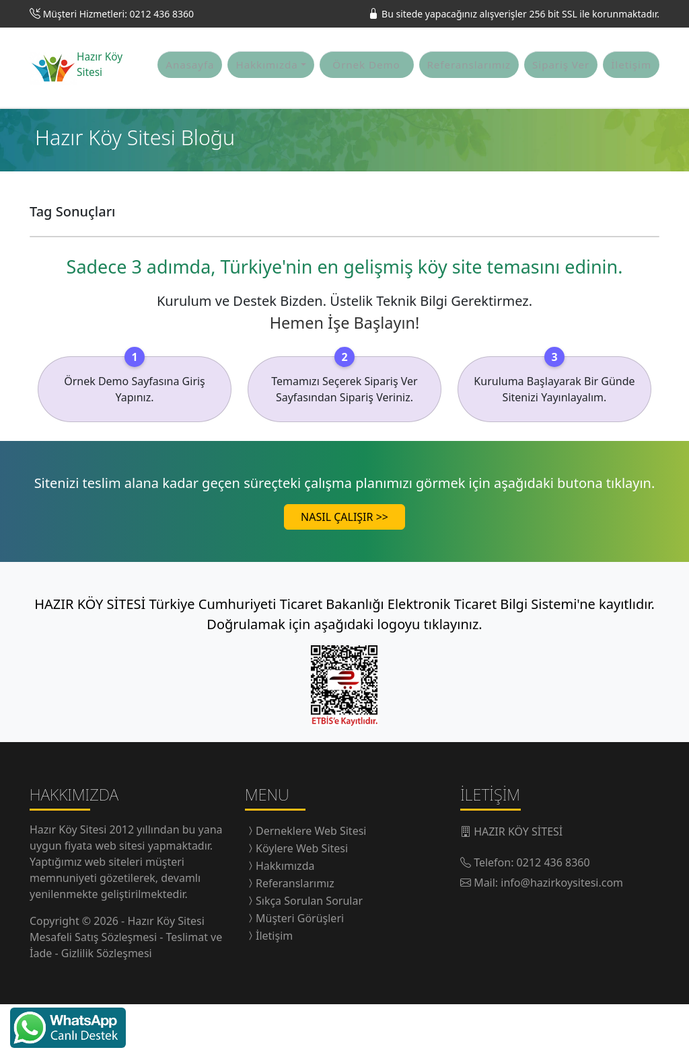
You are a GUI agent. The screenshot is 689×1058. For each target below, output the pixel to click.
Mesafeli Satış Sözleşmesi (94, 990)
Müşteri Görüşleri (300, 972)
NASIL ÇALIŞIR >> (344, 570)
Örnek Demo (366, 91)
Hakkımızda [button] (266, 91)
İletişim (631, 91)
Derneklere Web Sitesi (311, 884)
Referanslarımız (469, 91)
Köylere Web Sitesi (302, 902)
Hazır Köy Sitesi (70, 883)
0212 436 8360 (553, 916)
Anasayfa (190, 91)
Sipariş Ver (560, 91)
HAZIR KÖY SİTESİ (518, 885)
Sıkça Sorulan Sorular (309, 954)
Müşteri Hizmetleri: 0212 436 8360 (118, 13)
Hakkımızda (285, 919)
